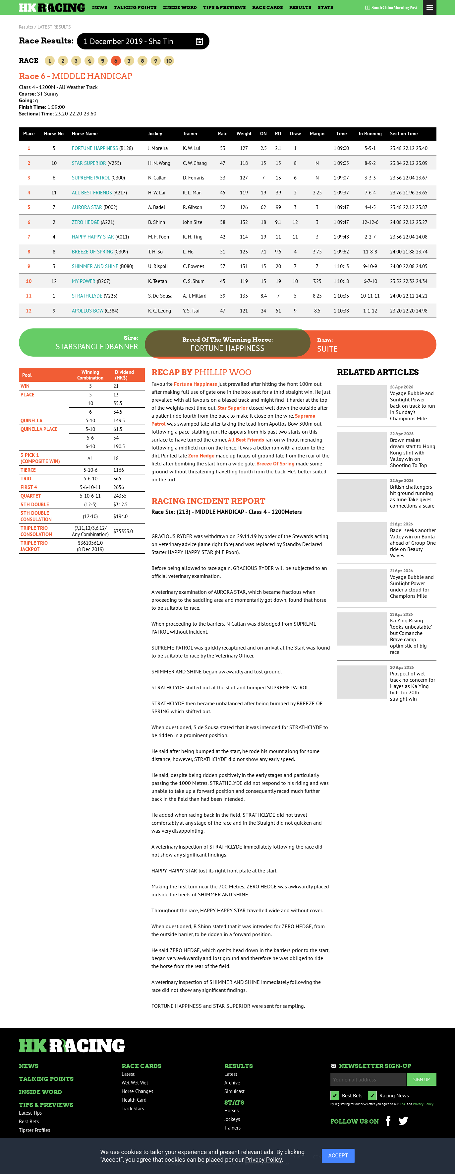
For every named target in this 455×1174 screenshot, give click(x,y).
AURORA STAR (94, 207)
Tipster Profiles (34, 1130)
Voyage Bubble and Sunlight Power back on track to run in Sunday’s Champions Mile (412, 406)
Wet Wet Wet (135, 1082)
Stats (325, 7)
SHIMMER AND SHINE (102, 266)
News (99, 7)
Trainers (232, 1128)
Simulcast (234, 1091)
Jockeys (232, 1119)
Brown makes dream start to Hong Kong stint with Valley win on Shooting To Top (412, 452)
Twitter (403, 1121)
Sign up (421, 1079)
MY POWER (91, 281)
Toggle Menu (430, 7)
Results (300, 7)
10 (169, 61)
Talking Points (135, 7)
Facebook (388, 1121)
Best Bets (29, 1121)
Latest (128, 1074)
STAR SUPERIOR (96, 163)
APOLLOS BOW (95, 311)
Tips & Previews (224, 7)
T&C (402, 1104)
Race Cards (267, 7)
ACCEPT (338, 1155)
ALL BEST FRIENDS (99, 192)
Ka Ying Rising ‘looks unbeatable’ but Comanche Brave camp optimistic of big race (410, 636)
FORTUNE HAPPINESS (102, 148)
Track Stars (133, 1108)
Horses (231, 1110)
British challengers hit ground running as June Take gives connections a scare (412, 496)
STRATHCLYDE (94, 296)
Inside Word (180, 7)
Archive (232, 1082)
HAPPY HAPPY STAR (100, 237)
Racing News (394, 1095)
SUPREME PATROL (98, 177)
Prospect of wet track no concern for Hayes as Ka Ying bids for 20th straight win (412, 686)
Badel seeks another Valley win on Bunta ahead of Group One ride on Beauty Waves (413, 543)
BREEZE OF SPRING (100, 251)
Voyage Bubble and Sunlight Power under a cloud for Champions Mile (412, 586)
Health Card (134, 1100)
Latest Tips (30, 1113)
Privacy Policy (423, 1104)
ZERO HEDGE (93, 222)
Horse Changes (137, 1091)
